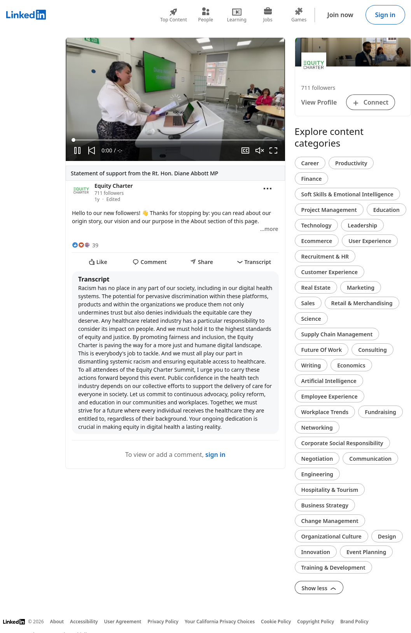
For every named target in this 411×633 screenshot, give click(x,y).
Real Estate (316, 287)
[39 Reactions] (85, 245)
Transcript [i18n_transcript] (254, 262)
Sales (308, 303)
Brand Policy (354, 621)
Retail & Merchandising (362, 303)
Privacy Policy (162, 621)
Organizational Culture (331, 536)
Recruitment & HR (325, 256)
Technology (316, 225)
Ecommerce (316, 241)
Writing (311, 365)
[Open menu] (267, 188)
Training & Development (333, 567)
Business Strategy (324, 505)
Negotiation (317, 458)
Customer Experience (329, 272)
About (57, 621)
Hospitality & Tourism (330, 489)
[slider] (175, 140)
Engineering (317, 474)
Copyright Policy (315, 621)
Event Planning (366, 552)
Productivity (351, 163)
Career (310, 163)
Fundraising (380, 412)
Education (386, 209)
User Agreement (123, 621)
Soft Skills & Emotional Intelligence (347, 194)
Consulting (372, 349)
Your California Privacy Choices (220, 621)
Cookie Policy (276, 621)
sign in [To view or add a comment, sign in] (215, 454)
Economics (351, 365)
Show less (319, 588)
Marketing (360, 287)
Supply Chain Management (337, 334)
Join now (340, 14)
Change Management (330, 521)
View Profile (319, 102)
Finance (311, 178)
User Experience (369, 241)
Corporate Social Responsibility (342, 443)
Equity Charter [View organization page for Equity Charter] (113, 185)
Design (387, 536)
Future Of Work (321, 349)
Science (311, 318)
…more (269, 229)
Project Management (329, 209)
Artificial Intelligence (329, 381)
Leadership (362, 225)
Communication (370, 458)
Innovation (315, 552)
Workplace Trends (325, 412)
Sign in (385, 14)
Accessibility (84, 621)
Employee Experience (329, 396)
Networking (317, 427)
